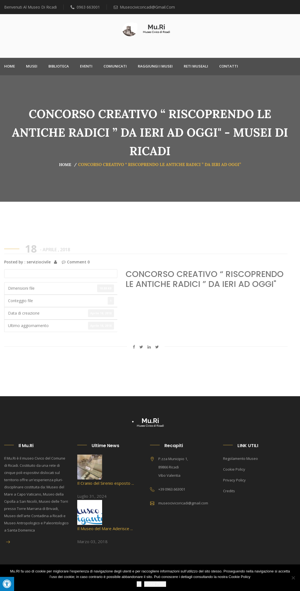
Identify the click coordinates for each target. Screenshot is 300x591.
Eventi (86, 66)
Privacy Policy (234, 480)
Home (9, 66)
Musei (31, 66)
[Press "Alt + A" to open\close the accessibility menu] (7, 584)
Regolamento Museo (240, 458)
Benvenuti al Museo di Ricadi (30, 7)
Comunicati (115, 66)
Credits (229, 490)
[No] (293, 577)
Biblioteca (58, 66)
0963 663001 (85, 7)
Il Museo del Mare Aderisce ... (105, 528)
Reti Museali (196, 66)
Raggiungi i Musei (155, 66)
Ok (139, 584)
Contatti (228, 66)
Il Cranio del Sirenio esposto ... (105, 483)
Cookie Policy (234, 469)
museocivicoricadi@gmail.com (144, 7)
